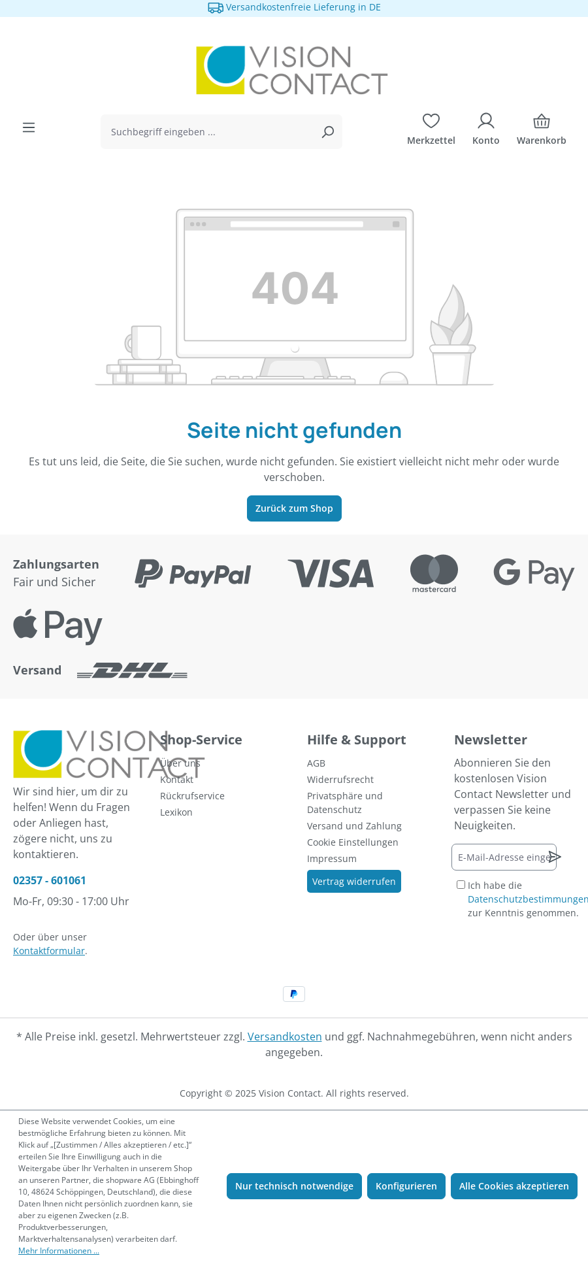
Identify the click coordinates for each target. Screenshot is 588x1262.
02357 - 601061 (49, 880)
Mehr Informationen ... (58, 1250)
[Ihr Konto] (486, 132)
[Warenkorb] (541, 132)
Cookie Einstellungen (353, 842)
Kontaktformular (49, 950)
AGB (316, 763)
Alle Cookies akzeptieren (514, 1186)
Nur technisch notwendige (294, 1186)
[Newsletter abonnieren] (555, 857)
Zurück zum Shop (294, 508)
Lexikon (176, 812)
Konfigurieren (406, 1186)
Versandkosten (285, 1036)
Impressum (332, 858)
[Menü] (28, 127)
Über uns (180, 763)
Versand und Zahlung (354, 826)
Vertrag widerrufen (354, 881)
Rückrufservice (192, 795)
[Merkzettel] (431, 132)
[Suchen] (327, 131)
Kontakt (176, 779)
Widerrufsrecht (340, 779)
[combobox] (207, 131)
